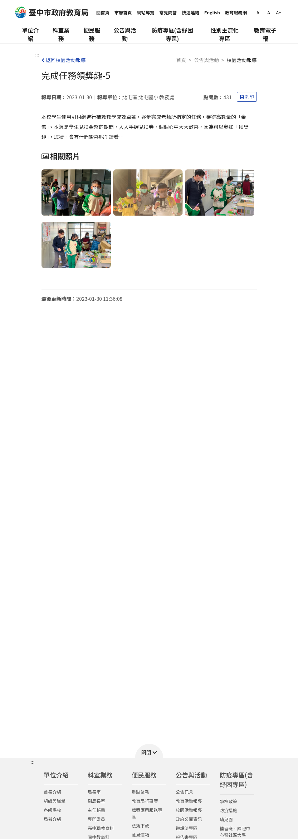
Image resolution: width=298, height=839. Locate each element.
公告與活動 (125, 34)
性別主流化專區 (225, 34)
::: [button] (33, 761)
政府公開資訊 (189, 819)
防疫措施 (228, 810)
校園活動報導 (189, 810)
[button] (149, 751)
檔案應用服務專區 (147, 813)
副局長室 (96, 801)
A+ (278, 12)
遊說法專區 (187, 828)
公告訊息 (184, 792)
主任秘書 (96, 810)
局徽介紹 (52, 819)
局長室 (94, 792)
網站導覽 (145, 12)
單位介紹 (30, 34)
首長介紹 (52, 792)
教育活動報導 (189, 801)
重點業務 (140, 792)
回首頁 (103, 12)
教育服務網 (236, 12)
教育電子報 (265, 34)
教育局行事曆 (145, 801)
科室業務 (61, 34)
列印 (247, 97)
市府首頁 (123, 12)
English (212, 12)
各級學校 (52, 810)
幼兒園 (226, 819)
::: (37, 55)
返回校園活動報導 (64, 60)
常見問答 (168, 12)
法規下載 (140, 825)
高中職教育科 (101, 828)
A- (258, 12)
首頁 (181, 60)
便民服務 (91, 34)
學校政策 (228, 801)
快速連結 (190, 12)
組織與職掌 (55, 801)
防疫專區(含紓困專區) (172, 34)
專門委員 (96, 819)
